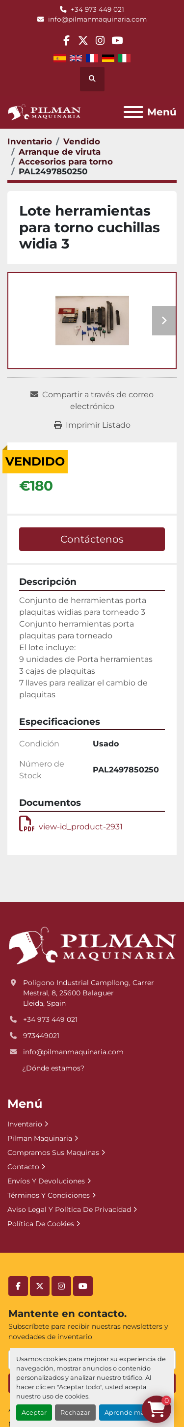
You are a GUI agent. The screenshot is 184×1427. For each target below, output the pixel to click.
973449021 (41, 1035)
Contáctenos (92, 539)
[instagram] (100, 40)
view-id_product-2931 (71, 826)
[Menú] (133, 112)
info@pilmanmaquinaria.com (97, 19)
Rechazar (75, 1412)
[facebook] (66, 40)
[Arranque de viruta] (60, 152)
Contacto (23, 1166)
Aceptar (34, 1412)
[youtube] (117, 40)
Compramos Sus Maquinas (53, 1152)
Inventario (24, 1124)
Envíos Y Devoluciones (46, 1181)
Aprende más (126, 1412)
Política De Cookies (40, 1223)
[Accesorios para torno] (66, 161)
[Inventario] (29, 141)
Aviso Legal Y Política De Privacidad (69, 1209)
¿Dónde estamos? (53, 1068)
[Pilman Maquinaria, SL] (92, 945)
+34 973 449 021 (97, 9)
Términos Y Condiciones (48, 1195)
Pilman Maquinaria (39, 1138)
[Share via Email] (92, 400)
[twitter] (83, 40)
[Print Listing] (92, 425)
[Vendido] (81, 141)
